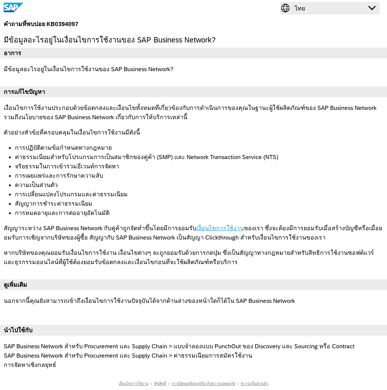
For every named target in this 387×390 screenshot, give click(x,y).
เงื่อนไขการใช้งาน (220, 228)
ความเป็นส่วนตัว (255, 383)
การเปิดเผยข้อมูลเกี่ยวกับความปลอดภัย (203, 383)
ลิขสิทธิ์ (160, 383)
